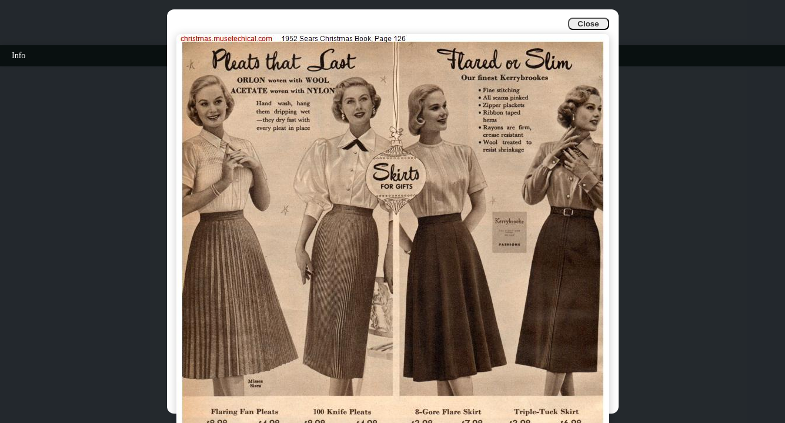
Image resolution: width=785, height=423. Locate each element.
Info (18, 55)
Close (588, 23)
